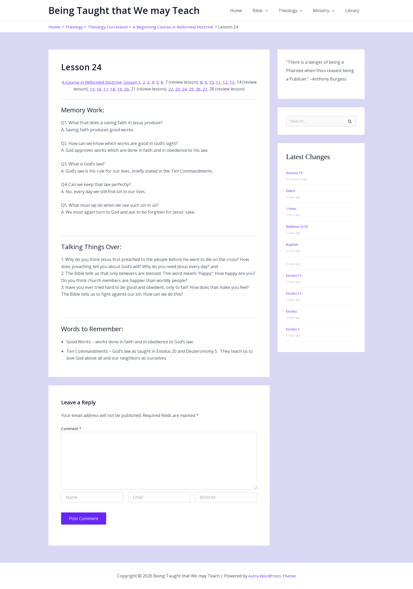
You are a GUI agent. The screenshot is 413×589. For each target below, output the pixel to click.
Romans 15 (294, 173)
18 (120, 89)
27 (212, 89)
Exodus (291, 311)
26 (205, 89)
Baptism (292, 244)
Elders (290, 191)
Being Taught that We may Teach (124, 10)
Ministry (327, 10)
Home (246, 10)
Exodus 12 (293, 293)
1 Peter (291, 209)
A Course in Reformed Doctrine (99, 82)
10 (220, 82)
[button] (272, 10)
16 (106, 89)
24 (192, 89)
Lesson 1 (140, 82)
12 (234, 82)
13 (240, 82)
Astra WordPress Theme (272, 576)
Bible (267, 10)
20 (134, 89)
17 (113, 89)
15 (99, 89)
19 (127, 89)
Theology (296, 10)
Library (353, 10)
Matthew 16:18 (297, 226)
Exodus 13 (293, 275)
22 (178, 89)
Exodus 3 (292, 329)
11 (227, 82)
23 (185, 89)
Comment (71, 428)
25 (198, 89)
